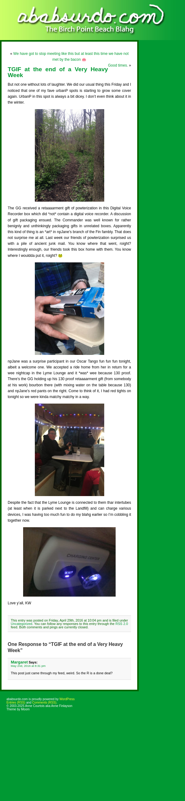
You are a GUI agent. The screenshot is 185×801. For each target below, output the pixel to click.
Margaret (19, 662)
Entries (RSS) (15, 702)
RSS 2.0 (122, 624)
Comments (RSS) (44, 702)
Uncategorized (21, 624)
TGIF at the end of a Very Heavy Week (58, 72)
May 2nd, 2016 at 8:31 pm (28, 666)
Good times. (118, 65)
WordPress (67, 699)
